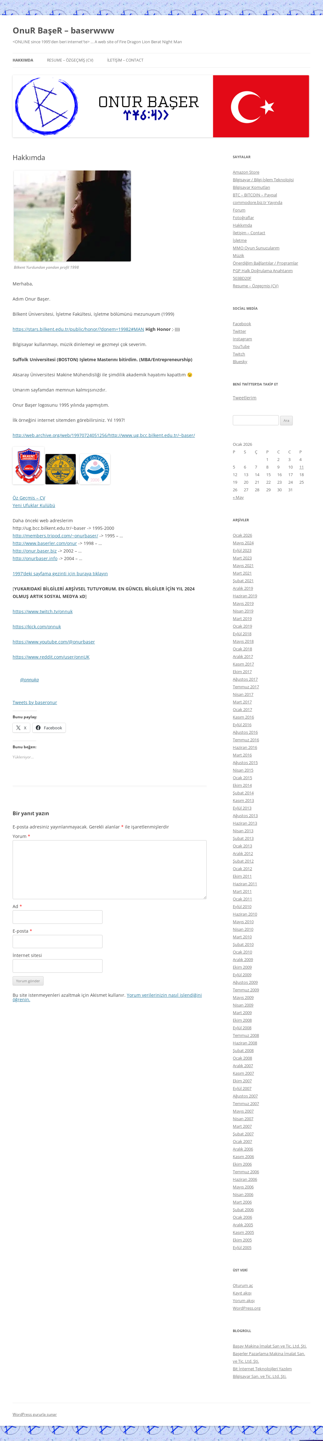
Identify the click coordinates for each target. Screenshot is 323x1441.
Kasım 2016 (243, 717)
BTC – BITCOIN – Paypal (255, 195)
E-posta (22, 931)
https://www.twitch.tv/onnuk (43, 611)
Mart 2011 (242, 891)
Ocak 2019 (242, 626)
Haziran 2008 (245, 1043)
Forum (239, 210)
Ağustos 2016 (245, 732)
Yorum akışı (244, 1300)
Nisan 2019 (243, 611)
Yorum (21, 836)
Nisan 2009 (243, 1005)
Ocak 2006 (242, 1217)
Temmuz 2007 (246, 1103)
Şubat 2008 (243, 1050)
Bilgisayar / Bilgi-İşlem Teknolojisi (263, 179)
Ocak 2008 (242, 1058)
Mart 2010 (242, 937)
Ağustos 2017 (245, 679)
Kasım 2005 (243, 1232)
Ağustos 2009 (245, 982)
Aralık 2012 (243, 853)
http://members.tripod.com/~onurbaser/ (55, 536)
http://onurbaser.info (35, 558)
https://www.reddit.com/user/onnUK (51, 657)
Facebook (242, 323)
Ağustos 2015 (245, 762)
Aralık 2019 (243, 588)
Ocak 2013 (242, 846)
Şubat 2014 (243, 793)
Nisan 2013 (243, 831)
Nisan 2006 (243, 1194)
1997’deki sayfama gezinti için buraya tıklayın (60, 574)
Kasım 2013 (243, 800)
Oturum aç (243, 1285)
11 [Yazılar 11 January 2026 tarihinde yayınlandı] (301, 467)
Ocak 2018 (242, 649)
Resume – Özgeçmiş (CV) (70, 60)
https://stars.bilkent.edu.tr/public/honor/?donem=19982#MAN (78, 329)
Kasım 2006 (243, 1156)
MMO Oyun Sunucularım (256, 248)
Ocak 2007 (242, 1141)
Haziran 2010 (245, 914)
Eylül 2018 (242, 634)
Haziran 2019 (245, 596)
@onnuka (29, 680)
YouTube (241, 346)
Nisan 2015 (243, 770)
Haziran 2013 (245, 823)
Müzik (238, 255)
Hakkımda (23, 60)
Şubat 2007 (243, 1134)
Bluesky (240, 361)
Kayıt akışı (242, 1293)
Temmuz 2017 (246, 687)
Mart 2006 (242, 1202)
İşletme (240, 240)
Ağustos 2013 (245, 815)
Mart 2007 (242, 1126)
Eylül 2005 (242, 1247)
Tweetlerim (244, 398)
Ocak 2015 (242, 777)
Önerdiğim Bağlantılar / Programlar (265, 263)
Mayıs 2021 (243, 565)
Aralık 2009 (243, 959)
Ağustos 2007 (245, 1096)
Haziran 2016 (245, 747)
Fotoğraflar (243, 217)
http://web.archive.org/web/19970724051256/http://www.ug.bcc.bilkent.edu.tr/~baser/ (104, 435)
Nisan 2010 (243, 929)
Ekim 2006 (242, 1164)
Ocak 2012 (242, 868)
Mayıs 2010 (243, 921)
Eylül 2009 (242, 975)
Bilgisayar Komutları (251, 187)
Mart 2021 (242, 573)
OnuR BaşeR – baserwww (63, 30)
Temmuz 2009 (246, 990)
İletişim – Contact (125, 60)
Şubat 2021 (243, 580)
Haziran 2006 (245, 1179)
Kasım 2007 (243, 1073)
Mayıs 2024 (243, 543)
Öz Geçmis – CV (29, 498)
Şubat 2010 (243, 944)
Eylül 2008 (242, 1028)
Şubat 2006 (243, 1209)
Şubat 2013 (243, 838)
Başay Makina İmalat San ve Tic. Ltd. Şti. (270, 1346)
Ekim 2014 (242, 785)
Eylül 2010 (242, 906)
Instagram (242, 339)
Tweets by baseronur (35, 702)
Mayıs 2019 (243, 603)
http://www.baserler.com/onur (45, 543)
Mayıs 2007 (243, 1111)
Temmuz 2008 (246, 1035)
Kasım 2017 (243, 664)
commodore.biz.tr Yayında (257, 202)
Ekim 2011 (242, 876)
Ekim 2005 (242, 1240)
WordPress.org (247, 1308)
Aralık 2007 (243, 1065)
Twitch (239, 354)
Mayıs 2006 (243, 1187)
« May (238, 497)
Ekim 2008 (242, 1020)
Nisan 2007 (243, 1118)
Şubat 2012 (243, 861)
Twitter (239, 331)
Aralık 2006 (243, 1149)
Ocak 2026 (242, 535)
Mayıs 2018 (243, 641)
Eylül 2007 (242, 1088)
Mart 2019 (242, 618)
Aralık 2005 (243, 1225)
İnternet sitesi (27, 955)
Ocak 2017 (242, 709)
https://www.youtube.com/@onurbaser (54, 642)
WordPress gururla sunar (35, 1414)
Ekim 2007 (242, 1081)
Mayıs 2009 (243, 997)
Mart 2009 (242, 1012)
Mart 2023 (242, 558)
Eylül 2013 (242, 808)
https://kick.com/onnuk (37, 627)
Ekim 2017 (242, 671)
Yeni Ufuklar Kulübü (34, 505)
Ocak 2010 (242, 952)
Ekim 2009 (242, 967)
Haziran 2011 (245, 884)
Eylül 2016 (242, 724)
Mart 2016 (242, 755)
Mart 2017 (242, 702)
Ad (17, 906)
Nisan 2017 (243, 694)
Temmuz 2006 (246, 1172)
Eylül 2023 (242, 550)
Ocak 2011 (242, 899)
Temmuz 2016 (246, 740)
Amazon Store (246, 172)
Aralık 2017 (243, 656)
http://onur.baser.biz (35, 551)
